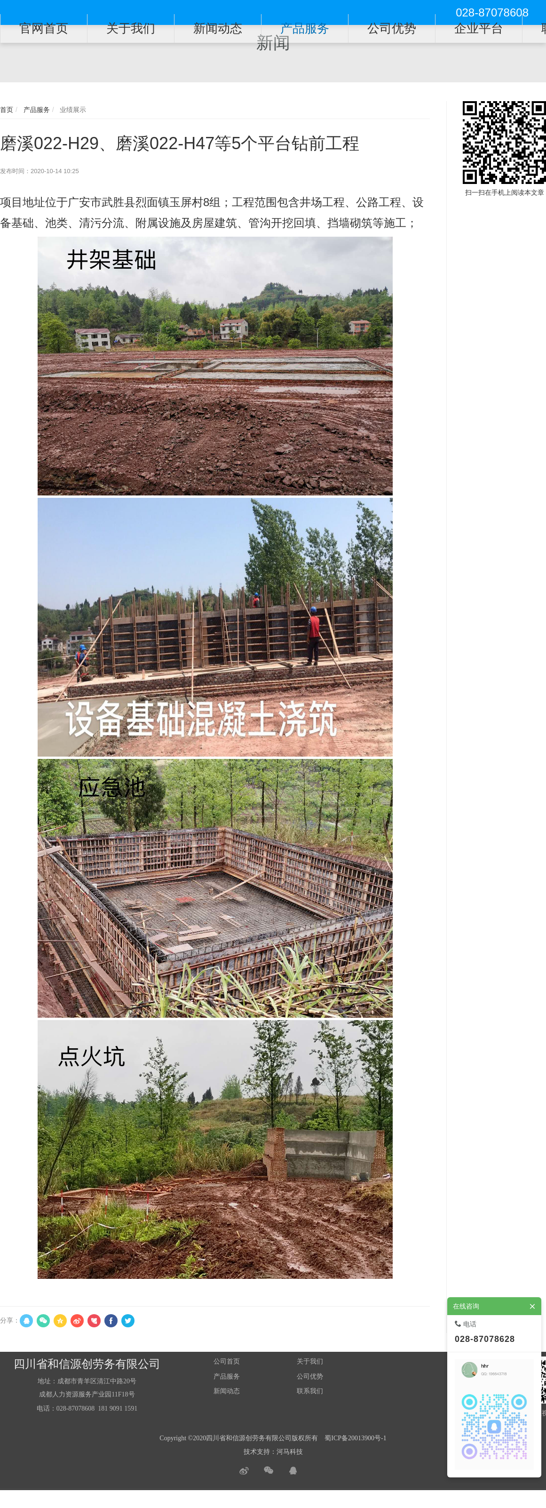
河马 (283, 1451)
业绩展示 (72, 109)
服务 (233, 1376)
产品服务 (36, 109)
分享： (10, 1320)
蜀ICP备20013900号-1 (355, 1438)
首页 (6, 109)
